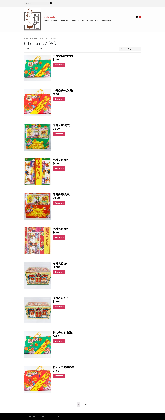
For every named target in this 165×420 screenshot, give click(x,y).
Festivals (64, 21)
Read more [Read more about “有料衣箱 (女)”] (59, 272)
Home (46, 21)
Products (54, 21)
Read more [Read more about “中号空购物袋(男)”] (59, 99)
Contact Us (94, 21)
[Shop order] (130, 49)
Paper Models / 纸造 (36, 38)
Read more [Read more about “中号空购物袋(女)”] (59, 64)
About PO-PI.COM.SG (80, 21)
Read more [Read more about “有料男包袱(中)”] (59, 203)
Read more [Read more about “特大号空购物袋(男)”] (59, 376)
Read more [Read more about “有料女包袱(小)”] (59, 168)
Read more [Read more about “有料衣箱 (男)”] (59, 306)
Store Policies (105, 21)
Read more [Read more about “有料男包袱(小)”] (59, 237)
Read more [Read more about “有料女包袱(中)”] (59, 134)
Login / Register (50, 17)
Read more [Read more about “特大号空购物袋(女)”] (59, 341)
